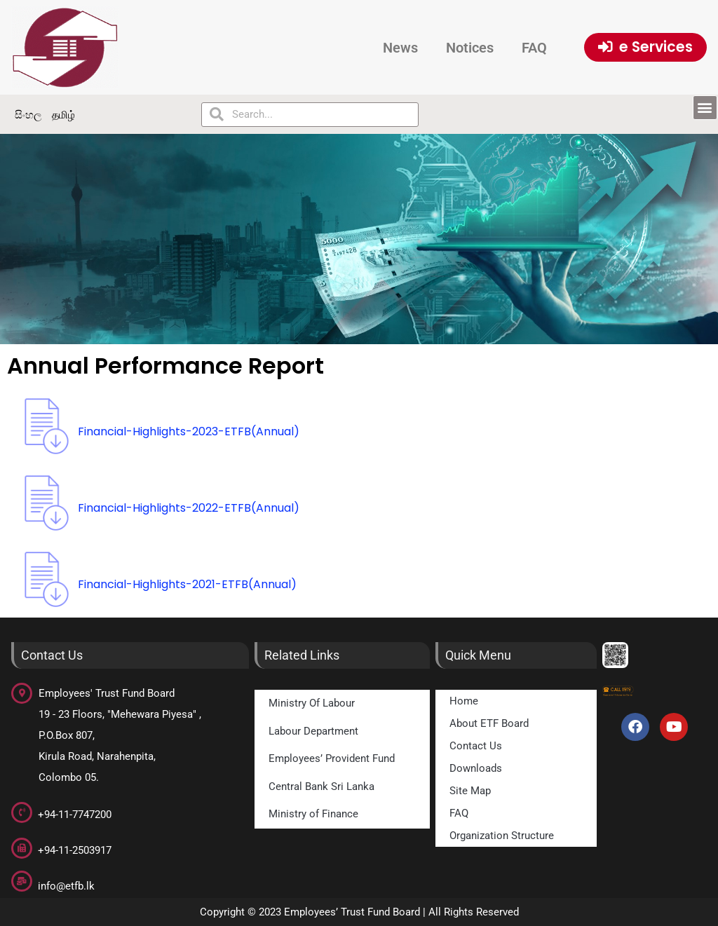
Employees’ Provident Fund (332, 758)
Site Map (470, 790)
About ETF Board (489, 723)
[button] (705, 107)
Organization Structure (501, 835)
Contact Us (475, 746)
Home (463, 701)
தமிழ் (63, 114)
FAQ (534, 48)
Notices (470, 48)
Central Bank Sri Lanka (321, 786)
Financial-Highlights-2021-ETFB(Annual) (187, 584)
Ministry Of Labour (312, 703)
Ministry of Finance (313, 814)
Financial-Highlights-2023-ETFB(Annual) (188, 431)
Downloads (475, 768)
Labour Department (313, 731)
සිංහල (28, 114)
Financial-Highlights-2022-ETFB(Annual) (188, 508)
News (400, 48)
